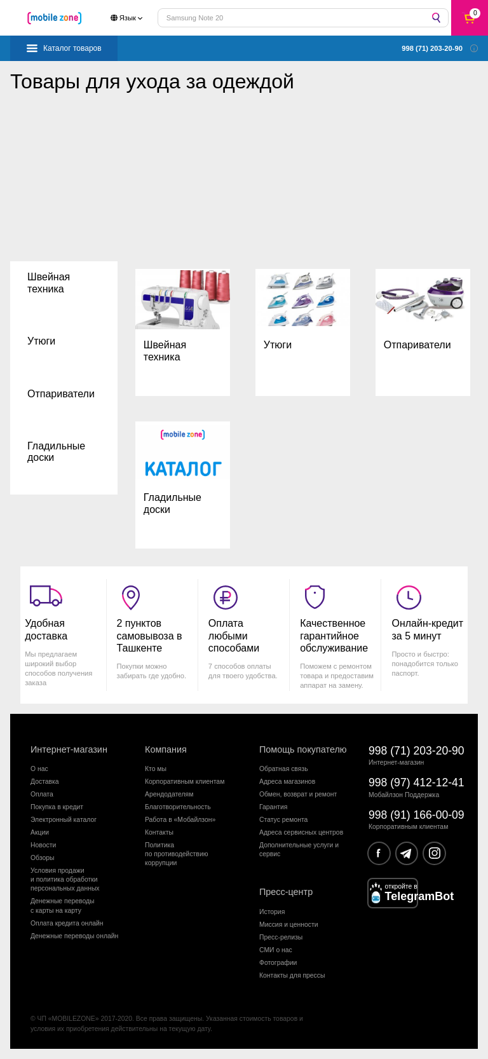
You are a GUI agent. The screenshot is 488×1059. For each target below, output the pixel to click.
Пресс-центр (286, 892)
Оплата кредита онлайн (67, 923)
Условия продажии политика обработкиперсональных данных (65, 879)
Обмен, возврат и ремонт (298, 794)
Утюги (41, 341)
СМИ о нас (275, 949)
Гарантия (273, 806)
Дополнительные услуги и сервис (299, 849)
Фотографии (278, 962)
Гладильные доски (56, 452)
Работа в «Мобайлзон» (180, 819)
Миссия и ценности (288, 924)
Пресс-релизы (280, 937)
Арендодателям (169, 794)
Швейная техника (48, 282)
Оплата (41, 794)
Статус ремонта (283, 819)
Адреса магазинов (287, 781)
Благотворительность (178, 806)
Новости (43, 845)
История (272, 911)
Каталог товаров (72, 48)
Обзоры (42, 857)
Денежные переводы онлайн (74, 936)
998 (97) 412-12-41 (416, 782)
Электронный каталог (63, 819)
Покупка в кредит (56, 806)
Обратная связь (283, 768)
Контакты (159, 832)
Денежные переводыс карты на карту (62, 905)
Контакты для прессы (292, 975)
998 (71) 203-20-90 (416, 750)
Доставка (44, 781)
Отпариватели (61, 393)
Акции (39, 832)
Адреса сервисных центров (301, 832)
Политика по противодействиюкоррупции (176, 854)
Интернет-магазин (68, 749)
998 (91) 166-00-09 (416, 815)
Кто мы (155, 768)
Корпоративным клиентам (184, 781)
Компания (166, 749)
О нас (39, 768)
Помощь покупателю (303, 749)
